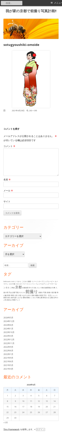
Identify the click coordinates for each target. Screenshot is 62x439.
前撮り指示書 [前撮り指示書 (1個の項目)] (51, 292)
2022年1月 (8, 354)
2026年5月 (8, 317)
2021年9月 (8, 357)
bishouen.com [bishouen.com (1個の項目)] (8, 281)
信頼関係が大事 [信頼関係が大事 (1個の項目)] (49, 288)
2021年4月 (8, 368)
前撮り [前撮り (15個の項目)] (31, 291)
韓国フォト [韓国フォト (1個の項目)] (16, 300)
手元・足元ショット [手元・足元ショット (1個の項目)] (50, 295)
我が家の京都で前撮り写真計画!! (31, 11)
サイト (6, 201)
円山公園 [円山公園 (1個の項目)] (12, 292)
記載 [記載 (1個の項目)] (51, 298)
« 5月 (5, 422)
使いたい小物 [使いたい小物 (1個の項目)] (39, 288)
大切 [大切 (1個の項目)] (15, 295)
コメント (9, 146)
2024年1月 (8, 328)
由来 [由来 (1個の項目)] (12, 298)
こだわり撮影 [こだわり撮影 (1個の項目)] (26, 281)
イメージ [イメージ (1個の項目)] (35, 281)
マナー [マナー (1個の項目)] (52, 284)
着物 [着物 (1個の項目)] (24, 298)
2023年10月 (8, 332)
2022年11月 (8, 343)
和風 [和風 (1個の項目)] (12, 295)
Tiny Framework (11, 429)
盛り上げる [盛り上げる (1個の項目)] (18, 298)
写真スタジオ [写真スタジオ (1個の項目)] (20, 292)
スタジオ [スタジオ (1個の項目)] (18, 284)
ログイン (40, 429)
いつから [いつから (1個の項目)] (18, 281)
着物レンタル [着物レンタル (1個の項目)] (31, 298)
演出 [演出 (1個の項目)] (8, 298)
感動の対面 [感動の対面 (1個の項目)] (39, 295)
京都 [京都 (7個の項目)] (18, 287)
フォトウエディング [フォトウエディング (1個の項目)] (42, 284)
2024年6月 (8, 325)
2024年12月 (8, 321)
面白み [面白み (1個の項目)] (9, 300)
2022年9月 (8, 346)
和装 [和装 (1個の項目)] (8, 295)
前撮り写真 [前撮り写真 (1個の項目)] (42, 292)
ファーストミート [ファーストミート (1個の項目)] (28, 284)
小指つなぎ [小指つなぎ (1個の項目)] (22, 295)
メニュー (58, 2)
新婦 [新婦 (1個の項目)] (5, 298)
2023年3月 (8, 335)
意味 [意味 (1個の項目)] (33, 295)
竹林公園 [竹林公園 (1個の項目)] (39, 298)
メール (8, 190)
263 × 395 (33, 110)
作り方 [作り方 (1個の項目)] (31, 288)
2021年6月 (8, 361)
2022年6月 (8, 350)
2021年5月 (8, 365)
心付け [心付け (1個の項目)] (28, 295)
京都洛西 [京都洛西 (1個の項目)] (25, 288)
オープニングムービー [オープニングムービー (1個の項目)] (46, 281)
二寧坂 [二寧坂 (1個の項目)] (12, 288)
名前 (7, 179)
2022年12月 (8, 339)
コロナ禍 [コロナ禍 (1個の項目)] (12, 284)
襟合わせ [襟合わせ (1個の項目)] (46, 298)
